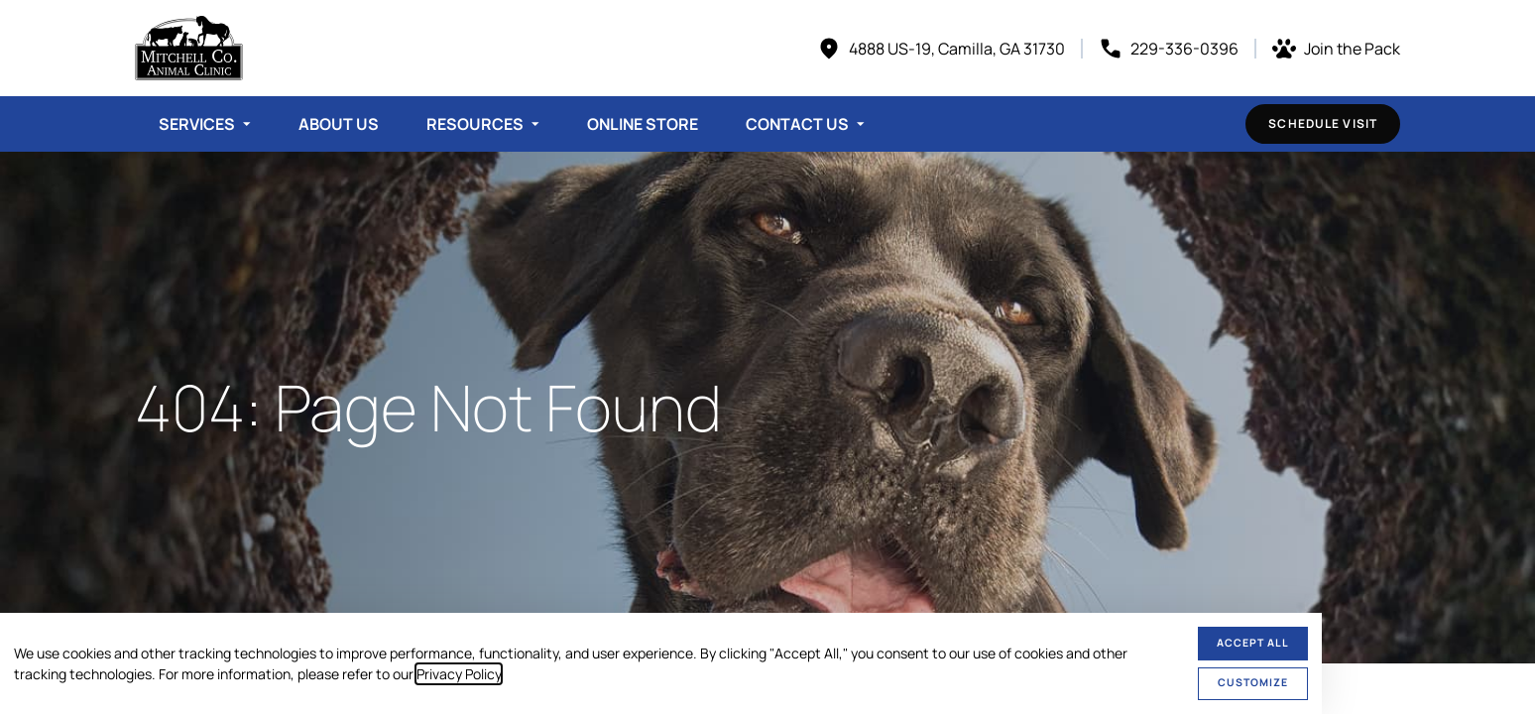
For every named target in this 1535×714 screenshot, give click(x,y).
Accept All (1253, 643)
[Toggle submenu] (247, 124)
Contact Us (797, 124)
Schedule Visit (1322, 123)
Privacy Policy (458, 673)
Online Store (642, 124)
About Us (338, 124)
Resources (475, 124)
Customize (1253, 682)
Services (197, 124)
